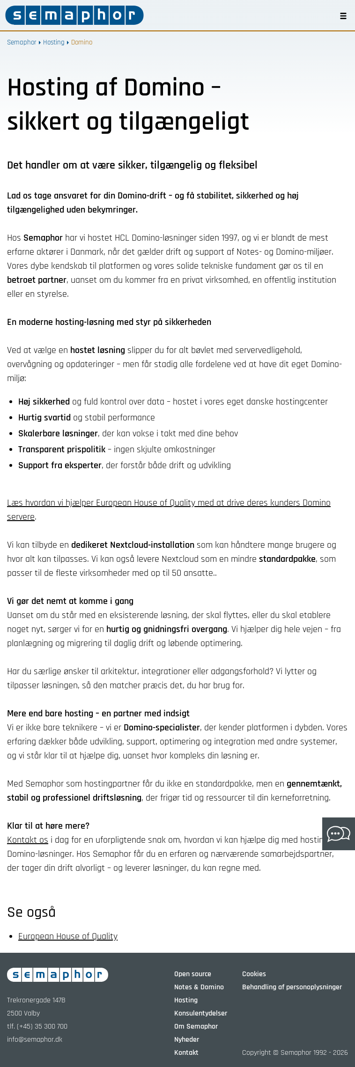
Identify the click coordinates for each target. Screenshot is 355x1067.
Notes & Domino (199, 987)
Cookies (254, 974)
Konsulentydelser (200, 1013)
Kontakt (186, 1053)
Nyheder (186, 1040)
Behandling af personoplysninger (292, 987)
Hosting (54, 42)
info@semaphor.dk (34, 1040)
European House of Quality (68, 936)
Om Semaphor (196, 1026)
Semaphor (22, 42)
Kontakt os (27, 840)
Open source (192, 974)
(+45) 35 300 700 (42, 1026)
